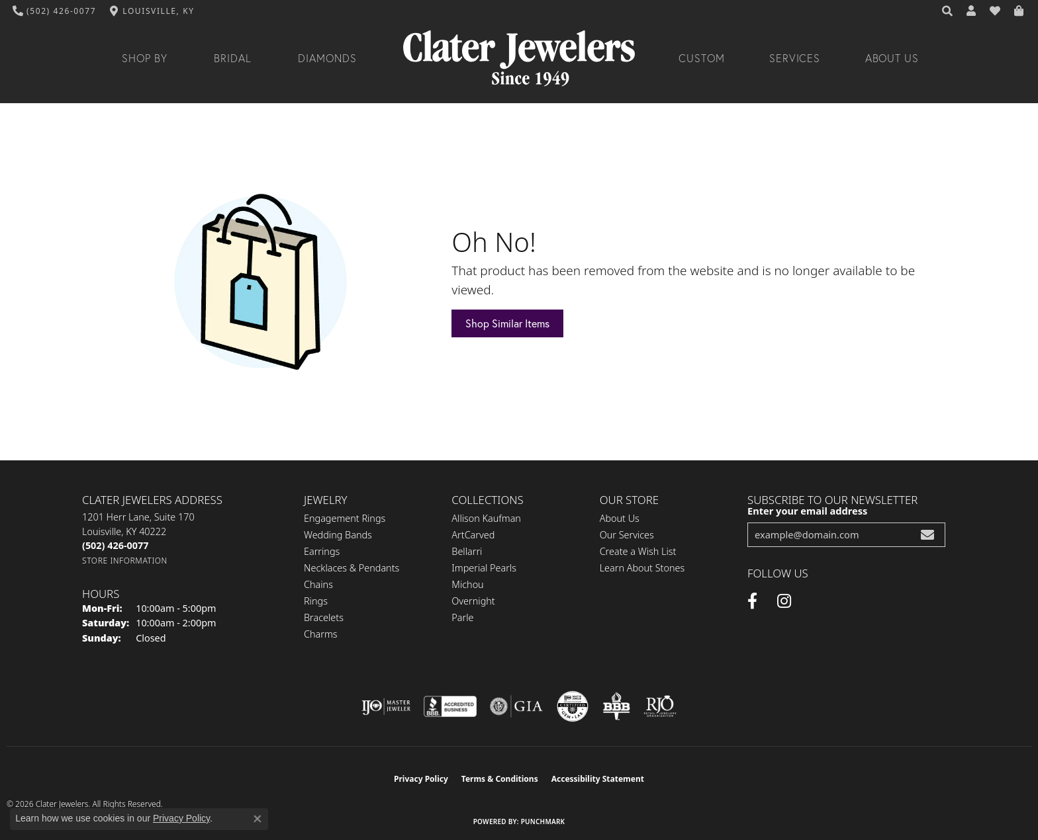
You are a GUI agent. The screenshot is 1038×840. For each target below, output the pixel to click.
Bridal (233, 58)
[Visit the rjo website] (660, 706)
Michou (467, 584)
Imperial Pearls (483, 568)
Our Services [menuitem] (627, 534)
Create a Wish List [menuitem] (638, 551)
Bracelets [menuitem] (324, 617)
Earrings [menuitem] (322, 551)
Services (795, 58)
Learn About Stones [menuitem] (642, 568)
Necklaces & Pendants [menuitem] (351, 568)
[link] (54, 11)
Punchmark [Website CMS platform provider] (543, 821)
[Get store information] (124, 560)
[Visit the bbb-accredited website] (450, 706)
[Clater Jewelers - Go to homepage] (519, 58)
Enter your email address (807, 510)
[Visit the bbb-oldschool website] (616, 706)
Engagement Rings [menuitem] (344, 518)
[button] (948, 11)
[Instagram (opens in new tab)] (784, 601)
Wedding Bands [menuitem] (338, 534)
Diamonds (327, 58)
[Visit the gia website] (516, 706)
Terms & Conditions (499, 778)
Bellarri (466, 551)
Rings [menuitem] (316, 601)
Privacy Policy (421, 778)
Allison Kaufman (486, 518)
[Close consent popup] (257, 819)
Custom (702, 58)
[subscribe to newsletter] (927, 534)
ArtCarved (473, 534)
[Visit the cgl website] (572, 706)
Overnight (473, 601)
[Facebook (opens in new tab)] (752, 601)
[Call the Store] (115, 545)
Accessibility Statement (597, 778)
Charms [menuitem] (321, 634)
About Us (892, 58)
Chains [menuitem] (318, 584)
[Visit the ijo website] (386, 706)
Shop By (144, 58)
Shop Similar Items (507, 323)
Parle (462, 617)
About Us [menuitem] (619, 518)
